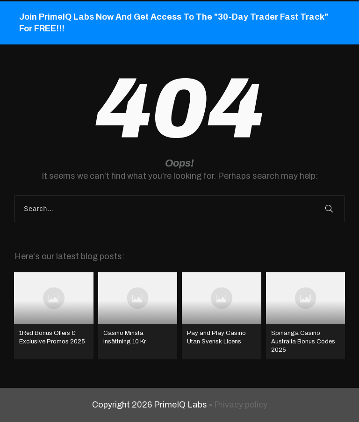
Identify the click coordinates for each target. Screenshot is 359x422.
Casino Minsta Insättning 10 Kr (138, 316)
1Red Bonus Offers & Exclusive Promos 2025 (53, 316)
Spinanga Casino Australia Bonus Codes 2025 (305, 316)
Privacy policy (240, 404)
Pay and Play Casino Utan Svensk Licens (221, 316)
